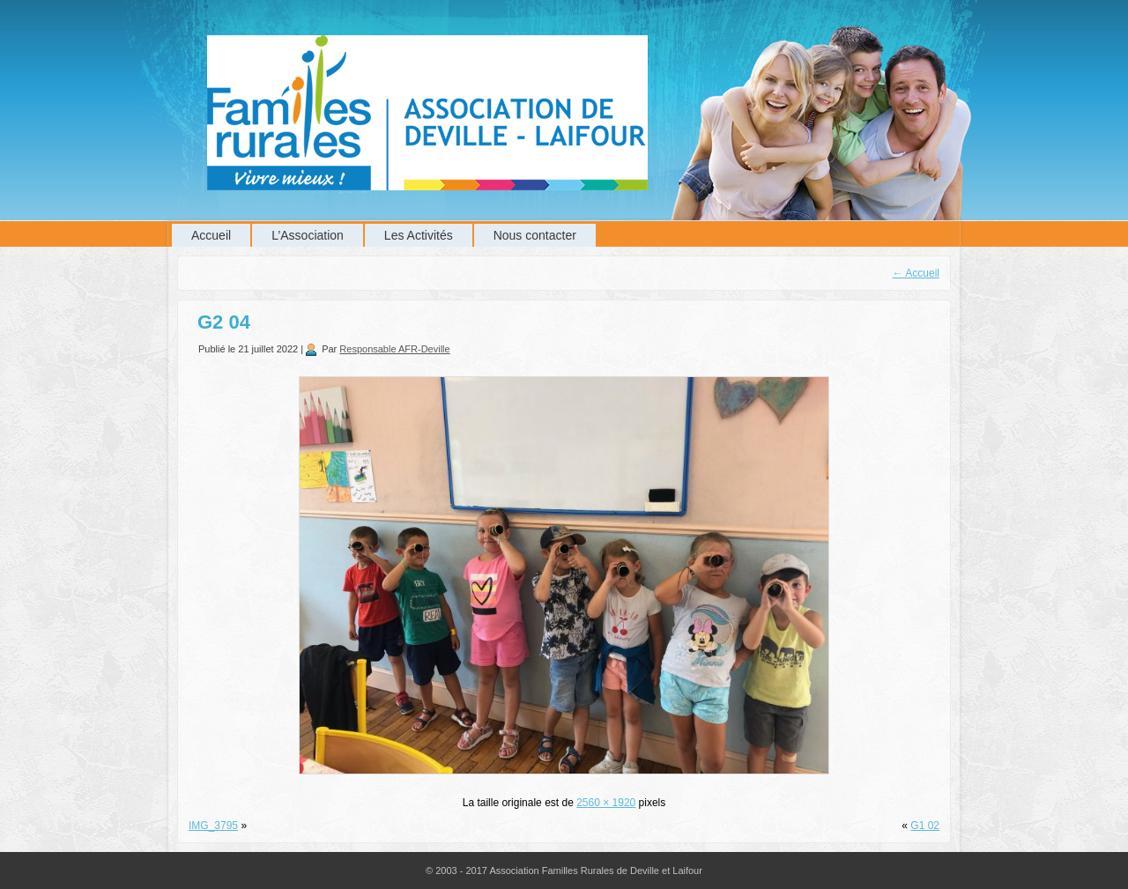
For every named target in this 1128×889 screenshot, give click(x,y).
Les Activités (418, 235)
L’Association (307, 235)
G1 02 (924, 825)
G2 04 (223, 322)
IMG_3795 (213, 825)
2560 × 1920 (605, 802)
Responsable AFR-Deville (394, 349)
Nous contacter (535, 235)
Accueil (211, 235)
